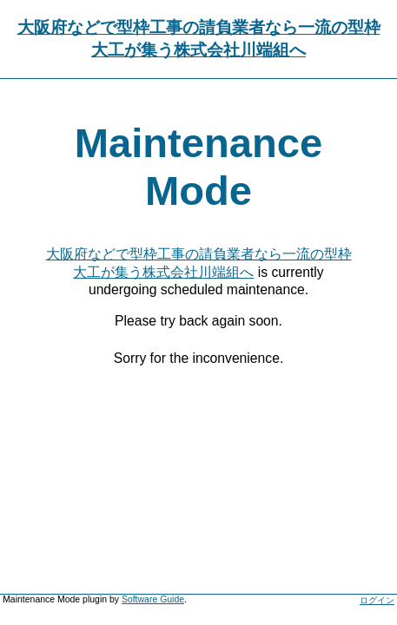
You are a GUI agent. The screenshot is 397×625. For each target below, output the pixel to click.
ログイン (377, 600)
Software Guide (153, 599)
